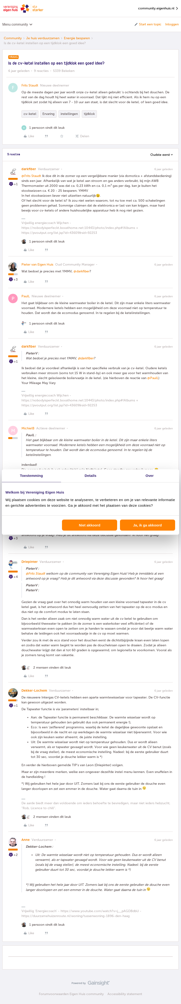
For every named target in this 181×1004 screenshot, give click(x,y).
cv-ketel (30, 114)
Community (13, 38)
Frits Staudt (29, 85)
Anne (25, 840)
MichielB (27, 428)
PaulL (25, 296)
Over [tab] (149, 476)
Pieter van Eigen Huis (37, 265)
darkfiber (28, 169)
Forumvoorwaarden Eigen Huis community (71, 994)
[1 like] (43, 127)
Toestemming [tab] (31, 476)
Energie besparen (77, 38)
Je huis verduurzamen (42, 38)
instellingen (69, 114)
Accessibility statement (124, 994)
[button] (147, 24)
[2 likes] (46, 667)
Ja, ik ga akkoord (147, 525)
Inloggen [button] (172, 24)
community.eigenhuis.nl (158, 8)
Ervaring (48, 114)
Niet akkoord (89, 525)
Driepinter (29, 562)
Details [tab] (90, 476)
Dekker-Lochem (34, 691)
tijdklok (89, 114)
